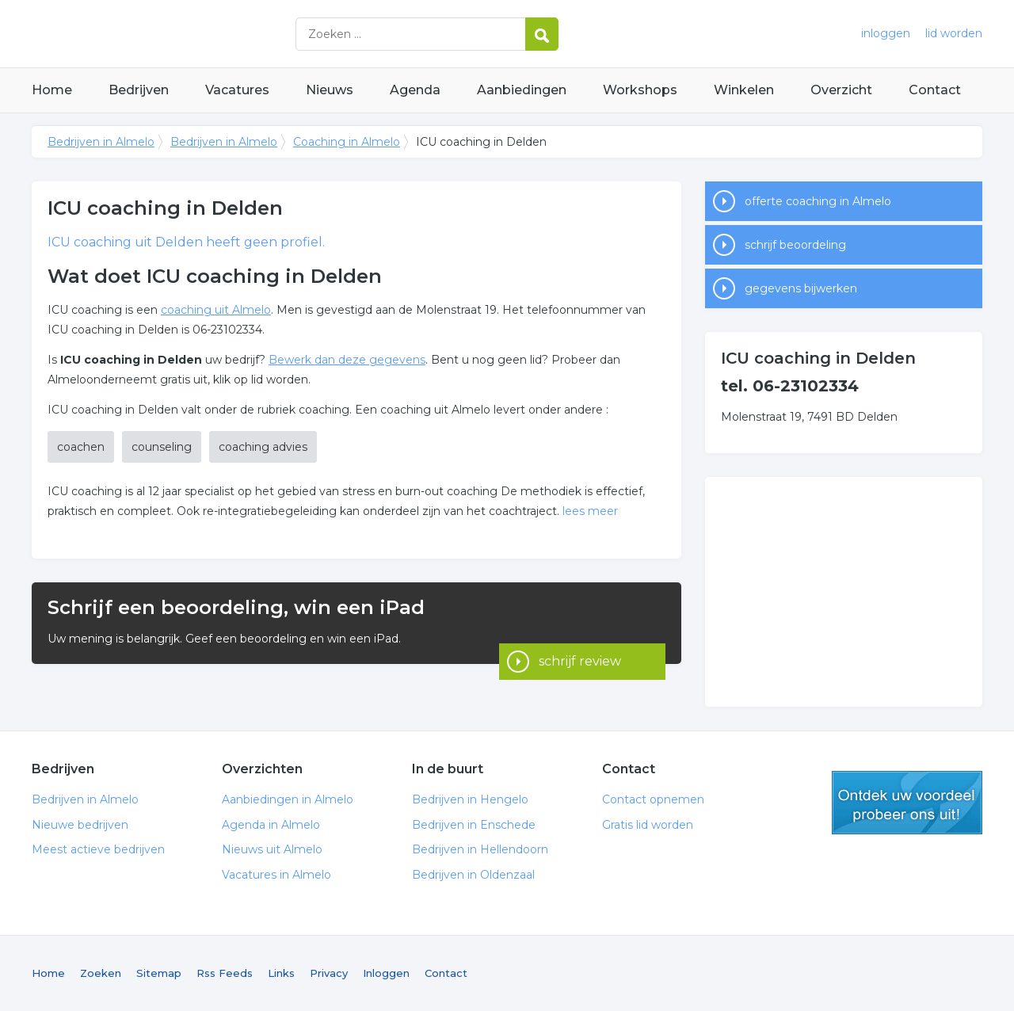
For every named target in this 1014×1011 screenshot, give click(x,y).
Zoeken (100, 973)
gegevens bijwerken (801, 288)
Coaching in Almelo (346, 142)
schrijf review (580, 623)
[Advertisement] (843, 592)
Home (52, 89)
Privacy (329, 973)
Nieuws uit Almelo (272, 849)
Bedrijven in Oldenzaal (473, 875)
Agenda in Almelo (271, 825)
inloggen (885, 33)
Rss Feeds (224, 973)
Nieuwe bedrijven (80, 825)
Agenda (415, 89)
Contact (935, 89)
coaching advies (263, 447)
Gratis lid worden (647, 825)
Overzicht (841, 89)
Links (281, 973)
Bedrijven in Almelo (230, 33)
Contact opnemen (653, 799)
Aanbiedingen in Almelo (287, 799)
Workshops (640, 89)
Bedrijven (139, 89)
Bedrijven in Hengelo (470, 799)
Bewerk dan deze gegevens (347, 360)
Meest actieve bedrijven (98, 849)
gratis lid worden (907, 802)
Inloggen (386, 973)
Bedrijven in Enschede (474, 825)
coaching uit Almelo (216, 310)
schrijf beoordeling (795, 245)
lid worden (953, 33)
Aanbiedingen (521, 89)
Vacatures (237, 89)
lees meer (590, 511)
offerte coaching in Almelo (818, 201)
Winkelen (744, 89)
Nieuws (329, 89)
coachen (81, 447)
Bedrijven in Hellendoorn (480, 849)
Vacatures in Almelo (276, 875)
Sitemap (158, 973)
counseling (162, 447)
